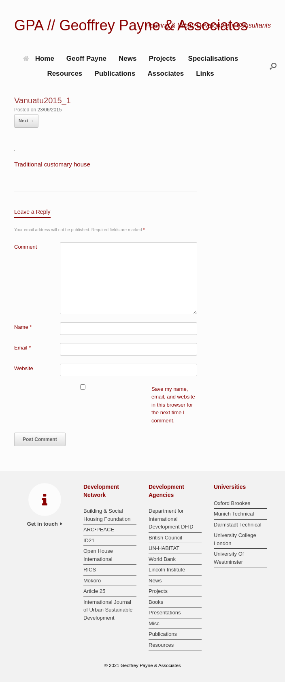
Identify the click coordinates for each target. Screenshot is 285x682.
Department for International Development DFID (171, 519)
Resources (64, 73)
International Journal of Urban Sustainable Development (107, 610)
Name (23, 327)
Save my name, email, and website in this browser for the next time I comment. (173, 405)
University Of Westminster (229, 558)
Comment (25, 247)
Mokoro (92, 581)
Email (22, 348)
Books (156, 602)
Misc (154, 623)
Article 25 (94, 591)
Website (23, 368)
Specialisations (213, 58)
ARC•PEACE (98, 529)
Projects (162, 58)
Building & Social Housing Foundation (106, 515)
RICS (89, 570)
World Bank (162, 559)
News (127, 58)
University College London (235, 539)
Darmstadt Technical (238, 525)
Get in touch (44, 524)
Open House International (98, 555)
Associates (165, 73)
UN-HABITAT (164, 548)
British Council (165, 538)
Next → (26, 120)
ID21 (88, 540)
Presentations (165, 613)
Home (38, 58)
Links (205, 73)
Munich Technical (234, 514)
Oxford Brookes (232, 503)
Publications (114, 73)
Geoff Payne (86, 58)
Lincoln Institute (167, 570)
